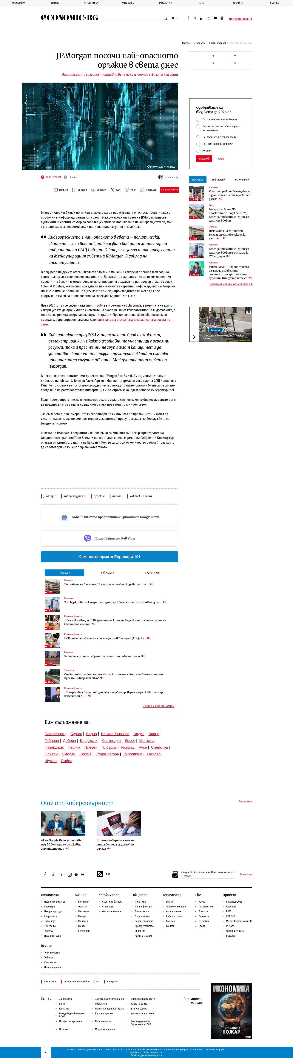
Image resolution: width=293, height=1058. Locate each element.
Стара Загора (107, 754)
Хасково (153, 754)
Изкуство (204, 921)
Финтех (170, 926)
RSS (103, 874)
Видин (138, 734)
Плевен (91, 747)
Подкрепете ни (103, 1021)
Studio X (158, 1052)
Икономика (18, 2)
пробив (117, 496)
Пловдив (109, 747)
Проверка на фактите (143, 999)
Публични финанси (55, 901)
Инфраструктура (53, 911)
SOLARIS (230, 935)
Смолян (68, 754)
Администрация (143, 935)
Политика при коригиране (109, 1008)
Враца (154, 734)
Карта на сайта (139, 1003)
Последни (64, 572)
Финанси (83, 921)
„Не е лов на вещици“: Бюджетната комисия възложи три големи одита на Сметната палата (115, 622)
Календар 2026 (234, 901)
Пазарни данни (52, 967)
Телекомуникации (176, 906)
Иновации (83, 911)
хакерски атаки (141, 496)
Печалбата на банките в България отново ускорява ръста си (108, 584)
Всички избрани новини (158, 706)
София (85, 754)
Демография (142, 911)
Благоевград (56, 734)
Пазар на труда (52, 935)
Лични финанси (143, 906)
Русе (143, 747)
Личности (204, 916)
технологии (50, 981)
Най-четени (107, 572)
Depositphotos (154, 1055)
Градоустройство (144, 926)
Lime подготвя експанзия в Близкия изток (223, 337)
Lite (201, 2)
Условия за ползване (142, 1013)
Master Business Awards (239, 921)
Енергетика (50, 916)
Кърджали (89, 741)
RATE (228, 911)
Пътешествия (206, 906)
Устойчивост (92, 2)
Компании (215, 330)
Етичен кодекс (139, 1008)
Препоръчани (152, 572)
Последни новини (240, 18)
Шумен (51, 761)
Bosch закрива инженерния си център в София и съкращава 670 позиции (115, 602)
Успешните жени (235, 931)
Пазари (82, 916)
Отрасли (82, 906)
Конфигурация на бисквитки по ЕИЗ (141, 1023)
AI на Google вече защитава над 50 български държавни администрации (61, 844)
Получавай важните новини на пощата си (208, 872)
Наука (202, 901)
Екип (62, 1003)
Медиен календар (105, 1029)
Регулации (84, 931)
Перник (74, 747)
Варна (91, 734)
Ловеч (130, 741)
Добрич (69, 741)
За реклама (65, 999)
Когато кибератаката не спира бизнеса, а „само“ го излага (115, 844)
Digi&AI (170, 901)
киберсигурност (75, 496)
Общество (128, 2)
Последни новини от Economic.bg (230, 284)
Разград (128, 747)
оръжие (99, 496)
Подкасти (231, 906)
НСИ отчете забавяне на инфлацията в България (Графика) (107, 638)
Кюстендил (111, 741)
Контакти (64, 1008)
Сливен (51, 754)
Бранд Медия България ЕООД (71, 1015)
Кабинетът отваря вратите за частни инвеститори (104, 656)
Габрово (52, 741)
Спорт (202, 926)
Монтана (146, 741)
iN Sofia (230, 926)
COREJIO (230, 916)
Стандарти (108, 906)
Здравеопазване (144, 921)
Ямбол (66, 761)
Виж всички (245, 801)
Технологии (165, 2)
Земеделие (50, 926)
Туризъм (48, 931)
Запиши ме (246, 874)
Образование (142, 916)
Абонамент (101, 1003)
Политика (140, 901)
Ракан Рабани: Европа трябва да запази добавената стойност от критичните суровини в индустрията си (230, 272)
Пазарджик (54, 747)
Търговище (132, 754)
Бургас (76, 734)
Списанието (50, 962)
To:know (48, 957)
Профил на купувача (70, 1021)
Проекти (238, 2)
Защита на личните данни (109, 999)
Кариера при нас (104, 1013)
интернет (112, 981)
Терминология (52, 952)
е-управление (173, 911)
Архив (221, 158)
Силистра (159, 747)
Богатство (204, 911)
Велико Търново (115, 734)
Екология (140, 931)
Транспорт (49, 921)
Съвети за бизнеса (112, 901)
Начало (186, 43)
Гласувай (204, 158)
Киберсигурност (217, 43)
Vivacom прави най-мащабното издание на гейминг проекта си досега (230, 195)
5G (97, 981)
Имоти (81, 926)
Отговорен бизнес (112, 911)
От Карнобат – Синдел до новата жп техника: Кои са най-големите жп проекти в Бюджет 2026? (113, 676)
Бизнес (55, 2)
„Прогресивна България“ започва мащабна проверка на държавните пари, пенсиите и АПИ (114, 694)
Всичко (274, 2)
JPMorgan (50, 496)
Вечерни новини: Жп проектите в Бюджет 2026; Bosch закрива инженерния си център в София (229, 215)
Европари (49, 906)
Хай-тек (170, 921)
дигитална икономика (76, 981)
